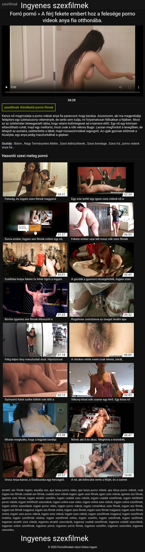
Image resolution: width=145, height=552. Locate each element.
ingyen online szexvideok (17, 506)
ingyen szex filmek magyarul (103, 510)
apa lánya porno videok (122, 490)
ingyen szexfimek (109, 517)
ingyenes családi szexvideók (126, 521)
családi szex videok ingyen (61, 494)
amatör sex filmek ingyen (17, 490)
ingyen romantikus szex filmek (101, 506)
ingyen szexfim (88, 517)
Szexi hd (115, 143)
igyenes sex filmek (132, 494)
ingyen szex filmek (75, 510)
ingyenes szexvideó (119, 525)
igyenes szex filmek (14, 498)
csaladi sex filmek (33, 494)
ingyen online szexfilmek (128, 502)
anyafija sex (41, 490)
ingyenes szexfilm (95, 525)
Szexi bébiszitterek (73, 143)
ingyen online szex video (67, 502)
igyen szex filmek (88, 494)
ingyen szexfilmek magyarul (104, 513)
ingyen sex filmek (132, 506)
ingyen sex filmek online (49, 510)
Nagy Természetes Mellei (41, 143)
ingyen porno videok (70, 506)
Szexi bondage (97, 143)
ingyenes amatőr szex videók (19, 521)
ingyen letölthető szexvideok (35, 502)
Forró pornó (24, 14)
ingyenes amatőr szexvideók (55, 521)
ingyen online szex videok (98, 502)
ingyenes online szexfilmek (18, 525)
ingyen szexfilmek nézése (28, 517)
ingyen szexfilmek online (61, 517)
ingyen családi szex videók (73, 498)
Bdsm (18, 143)
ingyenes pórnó (45, 525)
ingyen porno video (44, 506)
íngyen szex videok (52, 513)
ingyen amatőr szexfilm (41, 498)
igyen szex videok (109, 494)
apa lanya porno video (63, 490)
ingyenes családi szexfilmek (90, 521)
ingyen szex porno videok (25, 513)
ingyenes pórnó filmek (69, 525)
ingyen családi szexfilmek (106, 498)
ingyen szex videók (76, 513)
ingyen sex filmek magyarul (18, 510)
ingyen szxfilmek (132, 517)
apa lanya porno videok (92, 490)
